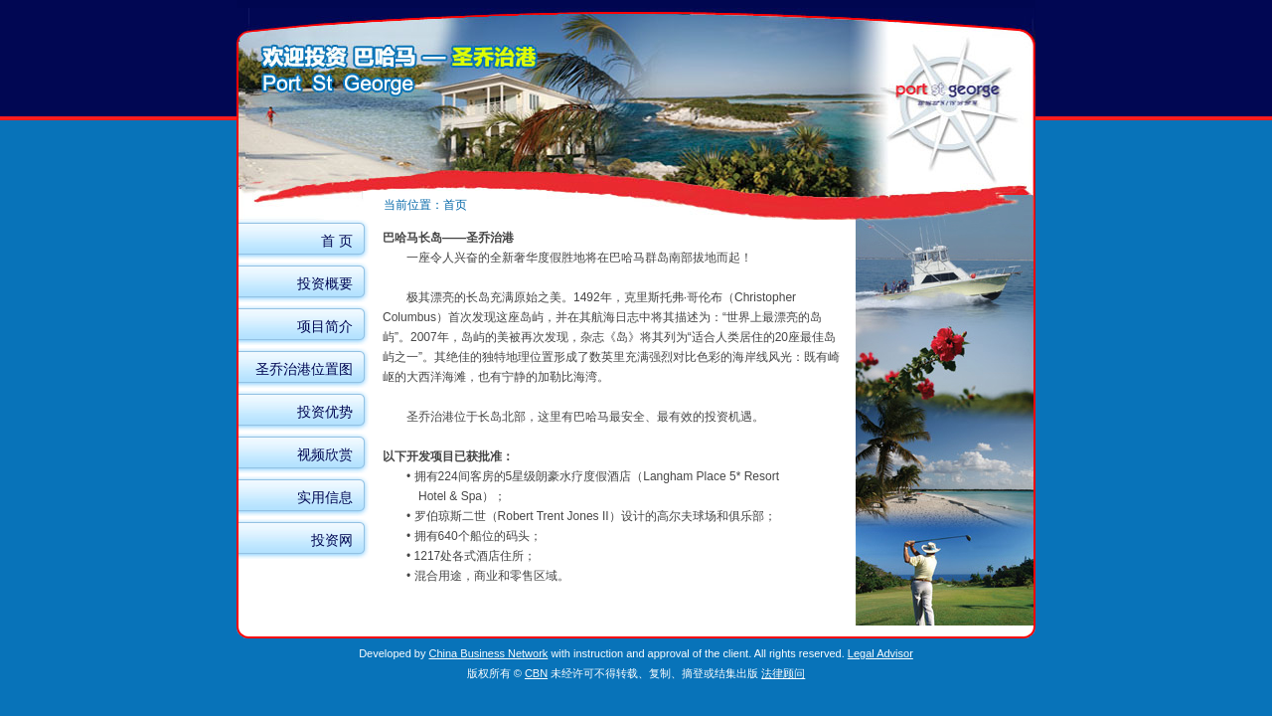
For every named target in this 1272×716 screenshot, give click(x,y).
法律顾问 (783, 673)
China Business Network (489, 653)
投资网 (332, 540)
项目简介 (325, 326)
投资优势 (325, 412)
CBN (536, 673)
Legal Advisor (880, 653)
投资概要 (325, 283)
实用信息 (325, 497)
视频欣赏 (325, 454)
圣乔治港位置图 (304, 369)
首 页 (337, 241)
